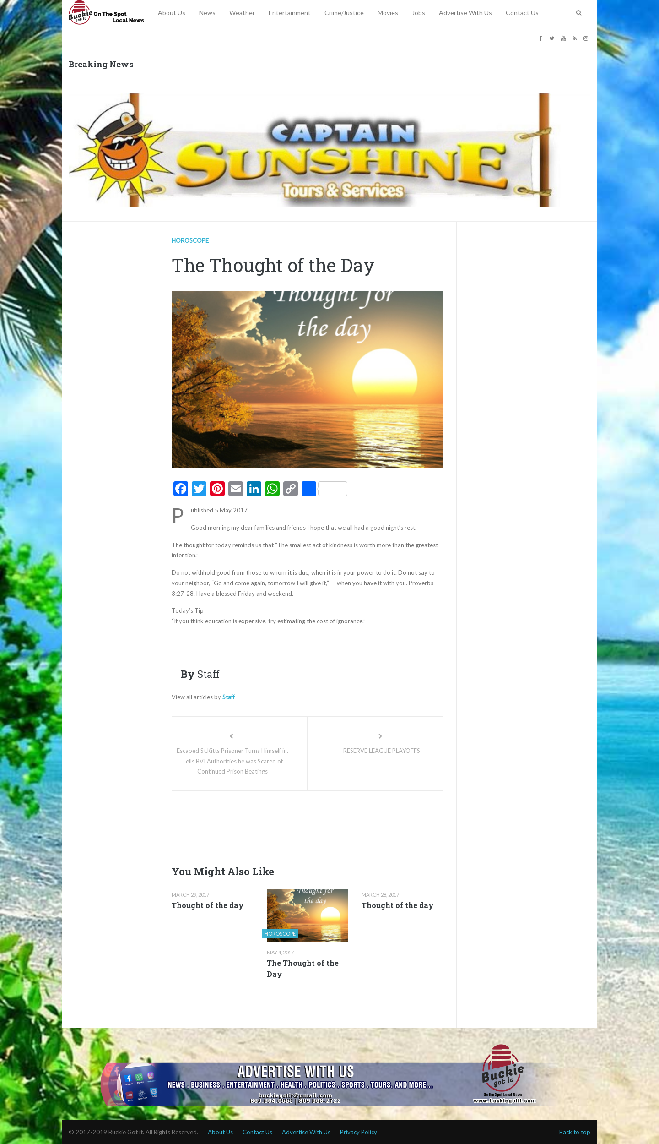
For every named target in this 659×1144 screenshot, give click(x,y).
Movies (388, 12)
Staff (228, 697)
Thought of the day (208, 905)
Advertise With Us (465, 12)
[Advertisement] (338, 825)
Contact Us (522, 12)
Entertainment (290, 12)
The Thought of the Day (303, 968)
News (207, 12)
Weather (242, 12)
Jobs (418, 12)
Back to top (574, 1132)
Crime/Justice (344, 12)
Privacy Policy (358, 1132)
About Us (171, 12)
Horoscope (190, 240)
